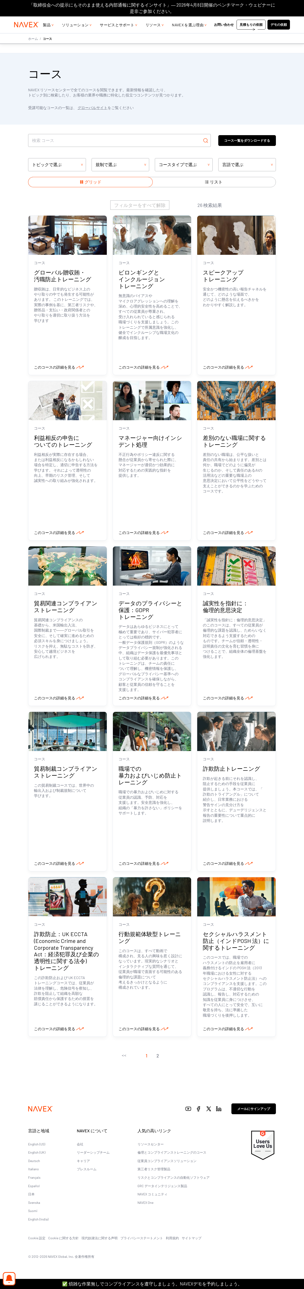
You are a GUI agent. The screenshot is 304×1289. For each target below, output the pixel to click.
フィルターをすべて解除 (140, 205)
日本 (31, 1196)
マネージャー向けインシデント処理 (150, 442)
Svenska (34, 1205)
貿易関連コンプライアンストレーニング (65, 607)
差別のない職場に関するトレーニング (234, 442)
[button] (124, 1057)
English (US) (36, 1146)
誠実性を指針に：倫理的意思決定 (225, 607)
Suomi (32, 1213)
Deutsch (34, 1163)
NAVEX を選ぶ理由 (188, 34)
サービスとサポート (117, 34)
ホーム (33, 48)
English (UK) (36, 1154)
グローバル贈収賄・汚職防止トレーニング (62, 276)
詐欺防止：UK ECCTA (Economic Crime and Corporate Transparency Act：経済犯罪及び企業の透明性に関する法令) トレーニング (66, 953)
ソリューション (75, 34)
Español (34, 1188)
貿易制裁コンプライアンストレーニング (65, 773)
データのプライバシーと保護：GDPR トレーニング (150, 611)
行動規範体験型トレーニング (150, 939)
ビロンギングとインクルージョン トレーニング (142, 279)
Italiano (33, 1171)
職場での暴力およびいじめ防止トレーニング (150, 777)
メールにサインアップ (253, 1111)
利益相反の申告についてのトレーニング (63, 442)
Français (34, 1180)
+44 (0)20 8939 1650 (248, 21)
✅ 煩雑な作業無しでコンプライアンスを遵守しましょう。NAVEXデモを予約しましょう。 (152, 1283)
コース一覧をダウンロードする (247, 140)
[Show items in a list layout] (213, 182)
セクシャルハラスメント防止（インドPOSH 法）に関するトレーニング (236, 943)
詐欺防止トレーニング (232, 770)
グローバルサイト (93, 107)
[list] (280, 21)
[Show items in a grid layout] (90, 182)
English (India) (38, 1221)
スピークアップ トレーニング (223, 276)
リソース (153, 34)
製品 (47, 34)
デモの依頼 (279, 34)
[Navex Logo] (26, 34)
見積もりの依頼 (251, 34)
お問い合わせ (224, 34)
